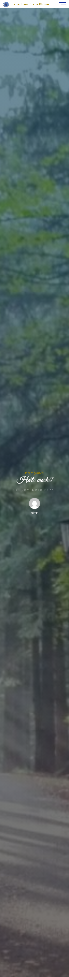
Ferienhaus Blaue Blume (30, 4)
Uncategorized (34, 473)
